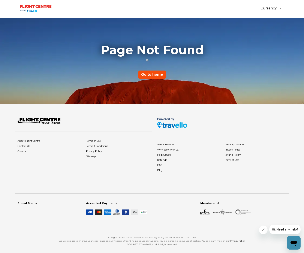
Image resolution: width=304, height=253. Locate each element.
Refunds (162, 159)
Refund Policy (233, 154)
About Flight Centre (29, 140)
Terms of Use (93, 140)
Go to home (152, 74)
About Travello (165, 144)
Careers (22, 151)
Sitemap (91, 156)
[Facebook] (20, 212)
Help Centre (164, 154)
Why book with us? (168, 149)
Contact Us (24, 146)
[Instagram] (27, 212)
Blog (160, 170)
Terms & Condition (235, 144)
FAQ (159, 165)
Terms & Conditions (97, 146)
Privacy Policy (94, 151)
